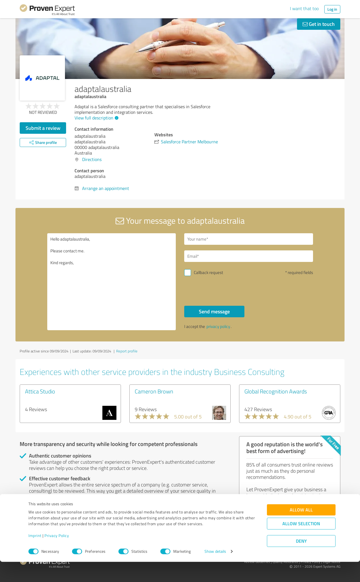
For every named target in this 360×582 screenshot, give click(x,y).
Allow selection (301, 543)
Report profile (127, 351)
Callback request (208, 272)
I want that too (304, 8)
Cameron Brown (154, 391)
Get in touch (319, 24)
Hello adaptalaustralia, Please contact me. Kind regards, (111, 281)
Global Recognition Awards (275, 391)
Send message (214, 311)
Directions (92, 159)
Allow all (301, 530)
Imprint (35, 555)
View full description (96, 118)
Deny (301, 561)
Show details (215, 571)
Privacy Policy (56, 555)
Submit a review (43, 128)
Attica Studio (40, 391)
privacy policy (218, 326)
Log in (332, 9)
